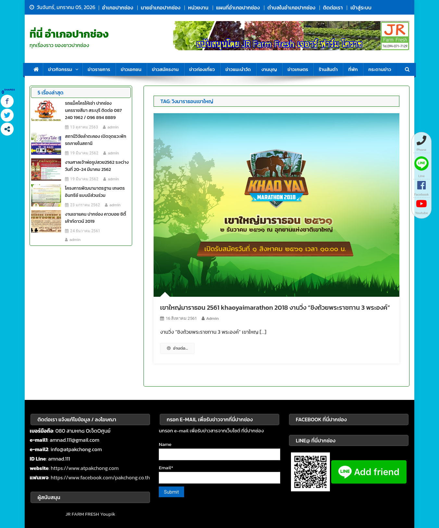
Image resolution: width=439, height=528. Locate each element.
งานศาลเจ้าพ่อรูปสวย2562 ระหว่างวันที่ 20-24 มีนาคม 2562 (97, 166)
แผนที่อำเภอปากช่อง (238, 7)
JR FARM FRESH (82, 514)
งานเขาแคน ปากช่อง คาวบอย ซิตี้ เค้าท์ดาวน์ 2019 (95, 218)
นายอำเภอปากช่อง (161, 7)
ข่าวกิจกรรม (60, 69)
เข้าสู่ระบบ (360, 7)
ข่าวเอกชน (131, 69)
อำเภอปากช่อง (117, 7)
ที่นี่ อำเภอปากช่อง (69, 34)
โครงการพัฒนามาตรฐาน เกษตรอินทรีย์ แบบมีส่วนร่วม (95, 192)
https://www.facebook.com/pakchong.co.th (100, 477)
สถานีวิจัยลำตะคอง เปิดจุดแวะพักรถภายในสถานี (95, 140)
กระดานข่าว (379, 69)
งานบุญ (269, 69)
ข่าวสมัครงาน (165, 69)
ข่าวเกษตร (297, 69)
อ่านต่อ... (177, 348)
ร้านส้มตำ (328, 69)
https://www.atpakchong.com (85, 468)
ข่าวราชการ (99, 69)
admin (212, 318)
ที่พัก (352, 69)
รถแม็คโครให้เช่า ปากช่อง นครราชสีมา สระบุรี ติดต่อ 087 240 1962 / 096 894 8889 (93, 110)
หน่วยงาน (198, 7)
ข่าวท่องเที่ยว (202, 69)
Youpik (107, 514)
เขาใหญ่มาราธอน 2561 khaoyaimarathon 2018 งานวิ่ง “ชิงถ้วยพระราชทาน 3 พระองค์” (275, 307)
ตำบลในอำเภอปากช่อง (291, 7)
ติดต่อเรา (333, 7)
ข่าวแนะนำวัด (238, 69)
